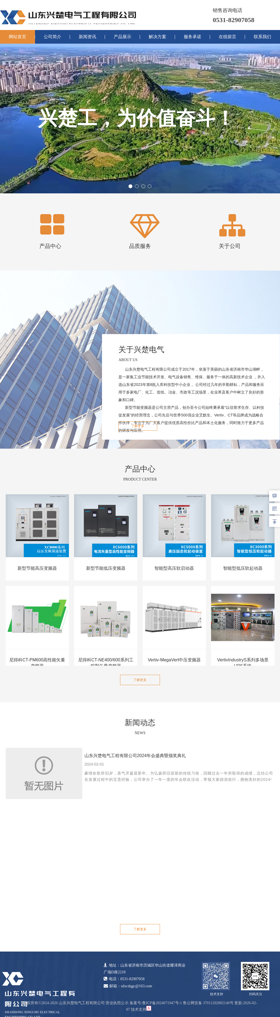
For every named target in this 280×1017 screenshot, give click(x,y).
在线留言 (227, 36)
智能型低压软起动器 (242, 568)
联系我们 (262, 36)
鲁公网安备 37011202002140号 (208, 1003)
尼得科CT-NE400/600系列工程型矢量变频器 (105, 663)
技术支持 (138, 1009)
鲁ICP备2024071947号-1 (162, 1003)
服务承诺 (192, 36)
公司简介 (52, 36)
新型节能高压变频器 (37, 568)
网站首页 (17, 36)
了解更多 (137, 426)
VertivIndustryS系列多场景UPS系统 (243, 663)
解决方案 (157, 36)
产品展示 (122, 36)
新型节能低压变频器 (106, 568)
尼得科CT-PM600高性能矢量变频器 (37, 663)
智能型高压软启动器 (174, 568)
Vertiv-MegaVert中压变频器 (174, 660)
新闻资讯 (87, 36)
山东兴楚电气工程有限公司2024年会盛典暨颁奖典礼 (135, 755)
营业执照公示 (117, 1003)
